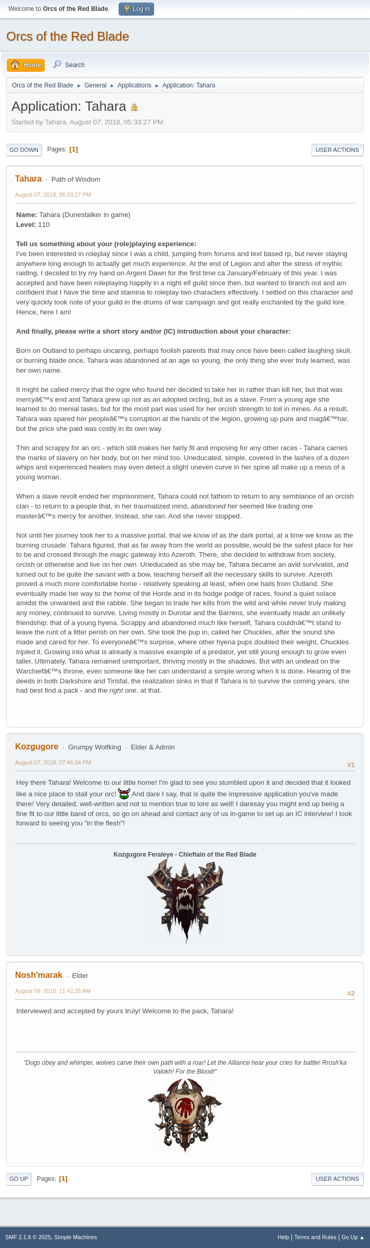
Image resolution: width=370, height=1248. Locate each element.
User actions (337, 150)
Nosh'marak (38, 975)
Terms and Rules (316, 1237)
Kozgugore (36, 746)
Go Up (18, 1179)
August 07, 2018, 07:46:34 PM (53, 762)
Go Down (24, 150)
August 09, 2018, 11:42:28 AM (53, 991)
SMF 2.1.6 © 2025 (28, 1237)
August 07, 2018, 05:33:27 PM (53, 195)
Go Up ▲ (353, 1237)
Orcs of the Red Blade (67, 36)
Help (283, 1237)
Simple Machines (75, 1237)
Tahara (28, 178)
